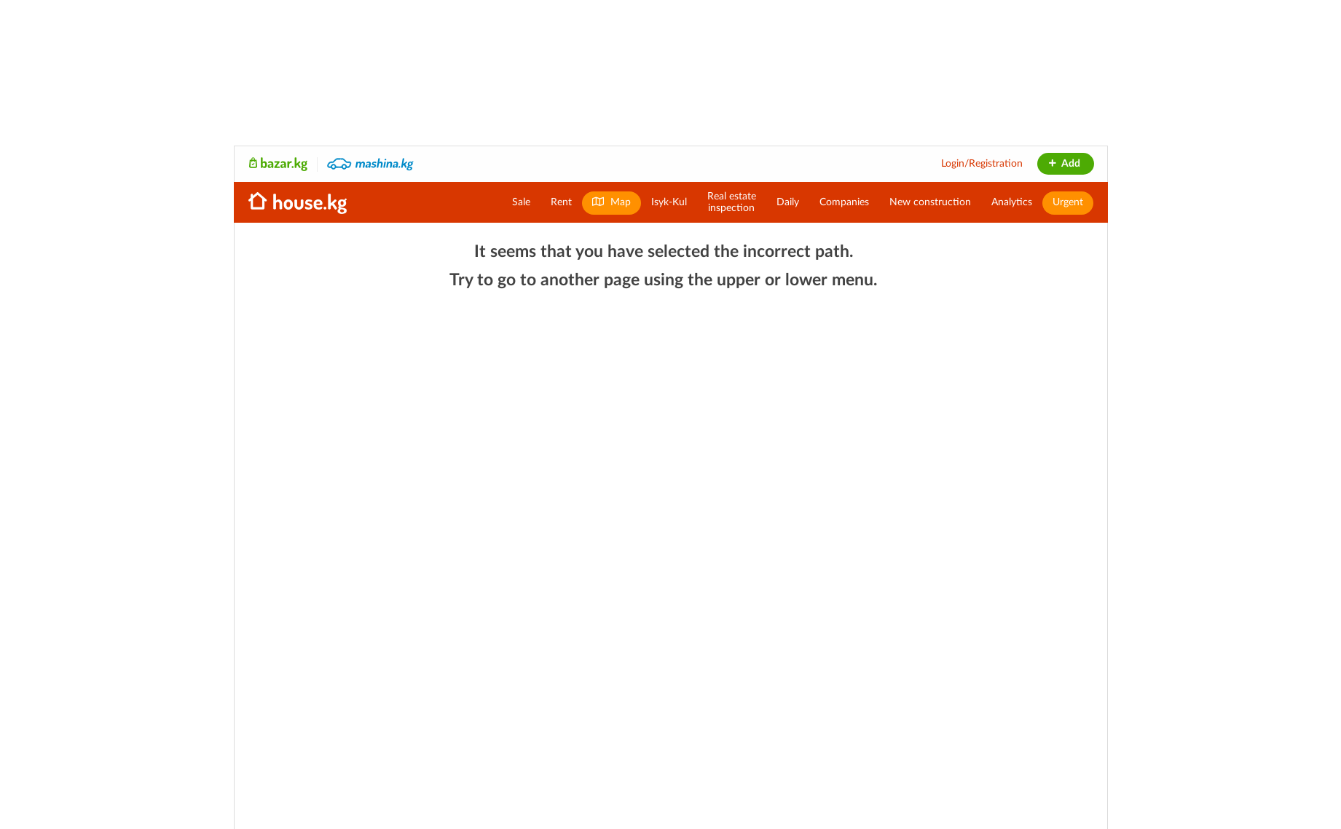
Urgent (1068, 202)
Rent (561, 202)
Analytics (1011, 202)
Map (611, 202)
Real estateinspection (731, 202)
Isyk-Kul (669, 202)
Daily (787, 202)
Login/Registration (982, 164)
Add (1063, 164)
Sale (521, 202)
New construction (930, 202)
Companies (844, 202)
